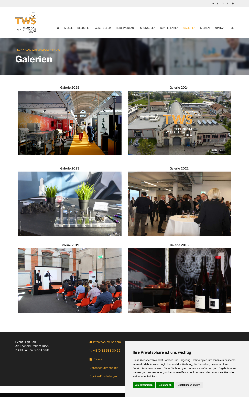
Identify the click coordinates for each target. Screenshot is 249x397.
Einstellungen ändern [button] (189, 385)
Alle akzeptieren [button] (144, 385)
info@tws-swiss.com (105, 342)
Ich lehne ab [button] (165, 385)
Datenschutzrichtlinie (104, 368)
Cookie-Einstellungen (104, 376)
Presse (96, 359)
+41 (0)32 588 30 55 (105, 350)
